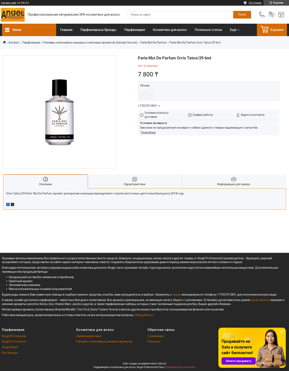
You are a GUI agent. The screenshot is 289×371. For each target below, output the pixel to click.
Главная (66, 30)
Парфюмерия (134, 30)
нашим (176, 294)
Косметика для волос (170, 30)
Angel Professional (14, 336)
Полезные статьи (208, 30)
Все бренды (10, 352)
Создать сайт (8, 2)
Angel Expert (10, 347)
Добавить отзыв (271, 15)
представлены (260, 300)
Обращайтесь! (143, 315)
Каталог (14, 42)
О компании (155, 336)
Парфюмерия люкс (88, 336)
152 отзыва (255, 2)
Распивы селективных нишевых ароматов (104, 341)
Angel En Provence (14, 341)
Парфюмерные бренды (98, 30)
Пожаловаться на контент (180, 367)
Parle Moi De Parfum (153, 42)
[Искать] (242, 14)
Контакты (154, 341)
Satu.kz (162, 363)
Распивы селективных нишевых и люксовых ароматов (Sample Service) (90, 42)
